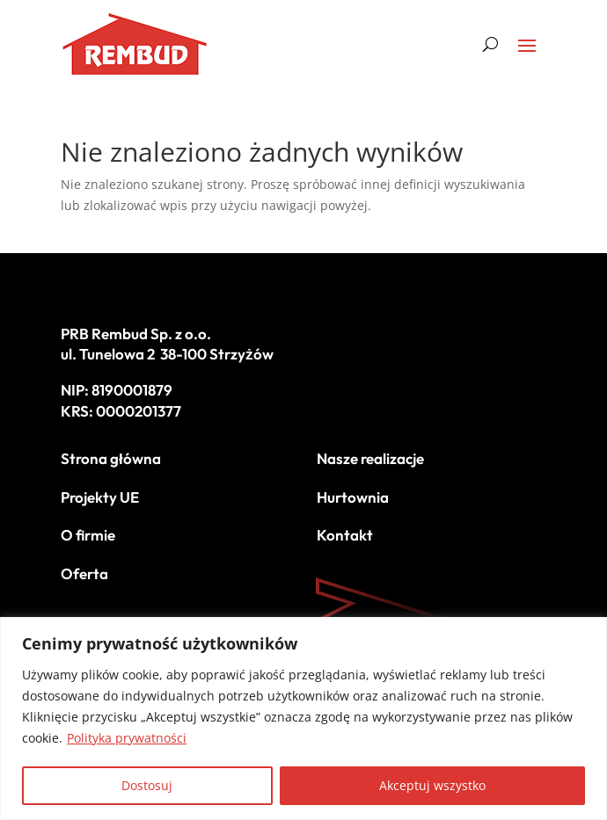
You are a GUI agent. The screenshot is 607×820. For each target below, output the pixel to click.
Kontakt (345, 535)
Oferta (84, 573)
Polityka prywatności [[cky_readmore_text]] (126, 737)
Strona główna (111, 458)
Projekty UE (100, 497)
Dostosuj (146, 785)
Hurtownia (353, 497)
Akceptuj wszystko (432, 785)
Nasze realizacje (370, 458)
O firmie (88, 535)
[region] (303, 718)
